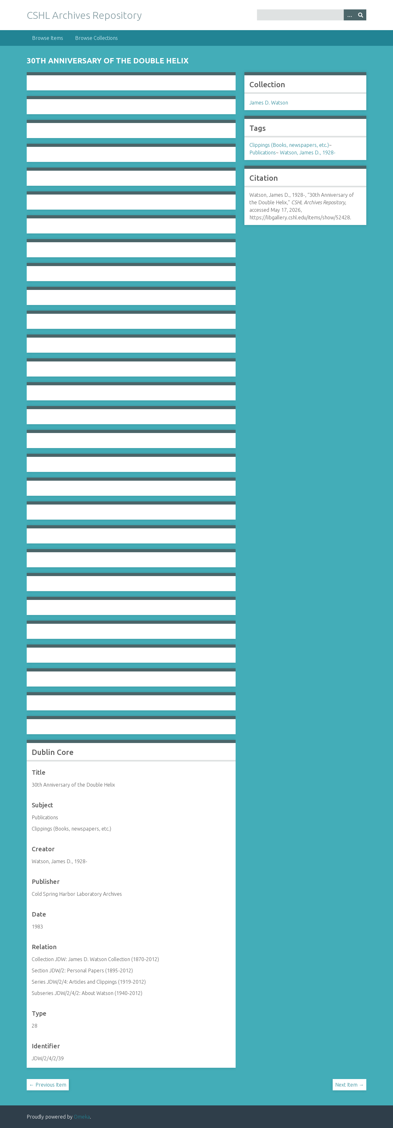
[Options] (349, 14)
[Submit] (360, 14)
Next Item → (349, 1085)
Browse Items (47, 38)
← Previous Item (47, 1085)
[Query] (311, 14)
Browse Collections (96, 38)
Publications (262, 152)
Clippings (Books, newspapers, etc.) (289, 145)
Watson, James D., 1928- (308, 152)
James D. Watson (268, 102)
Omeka (82, 1117)
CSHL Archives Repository (84, 15)
